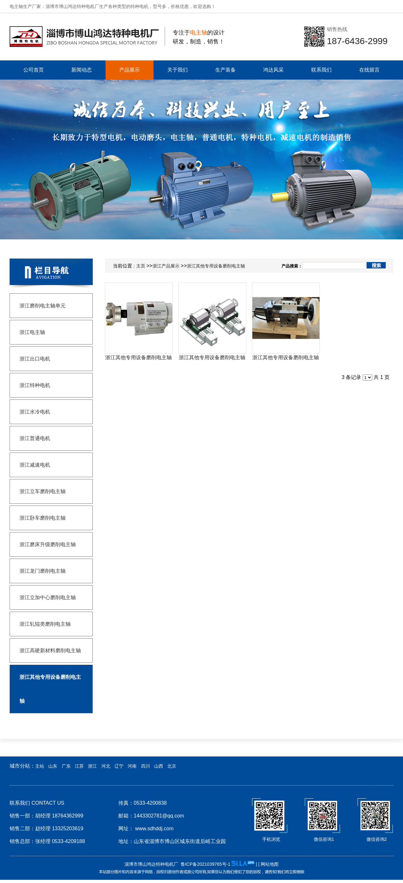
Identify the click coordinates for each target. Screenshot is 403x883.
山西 (158, 766)
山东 (52, 766)
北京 (171, 766)
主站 (39, 766)
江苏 (79, 766)
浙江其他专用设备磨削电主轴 (216, 265)
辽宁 (119, 766)
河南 (132, 766)
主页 (140, 265)
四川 (145, 766)
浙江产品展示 (166, 265)
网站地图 (270, 864)
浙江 (92, 766)
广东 (66, 766)
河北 (105, 766)
